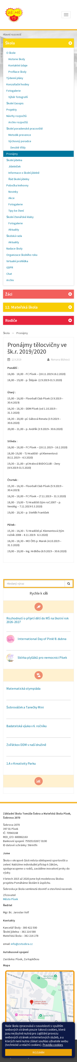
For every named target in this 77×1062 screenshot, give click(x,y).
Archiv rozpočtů (18, 122)
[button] (69, 583)
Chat (9, 274)
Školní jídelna (14, 160)
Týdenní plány (14, 78)
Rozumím (38, 1052)
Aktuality (13, 229)
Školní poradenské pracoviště (24, 128)
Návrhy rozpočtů (16, 116)
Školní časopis (15, 103)
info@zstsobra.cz (22, 944)
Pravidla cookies (53, 1045)
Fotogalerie (13, 90)
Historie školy (16, 59)
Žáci (38, 294)
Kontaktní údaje (18, 65)
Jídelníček (14, 166)
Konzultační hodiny (17, 84)
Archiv (10, 280)
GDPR (9, 267)
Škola (39, 42)
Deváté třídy (18, 147)
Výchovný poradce (19, 141)
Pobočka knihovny (17, 185)
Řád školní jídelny (18, 179)
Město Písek (10, 899)
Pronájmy (12, 154)
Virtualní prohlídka (17, 261)
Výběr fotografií (18, 97)
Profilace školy (17, 72)
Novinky (13, 191)
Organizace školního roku (21, 255)
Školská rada (14, 236)
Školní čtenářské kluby (20, 217)
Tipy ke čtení (16, 210)
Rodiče (38, 320)
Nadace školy (14, 248)
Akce (11, 198)
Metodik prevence (19, 135)
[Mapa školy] (40, 1004)
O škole (11, 53)
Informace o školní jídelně (23, 173)
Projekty (11, 109)
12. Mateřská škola (38, 307)
